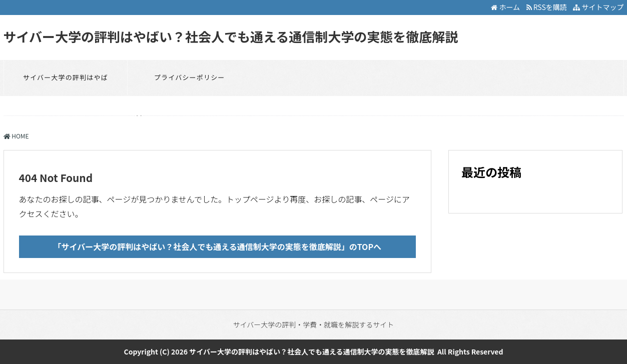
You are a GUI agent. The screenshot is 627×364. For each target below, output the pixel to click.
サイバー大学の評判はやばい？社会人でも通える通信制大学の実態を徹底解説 (231, 36)
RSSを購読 (548, 7)
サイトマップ (598, 7)
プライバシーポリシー (189, 77)
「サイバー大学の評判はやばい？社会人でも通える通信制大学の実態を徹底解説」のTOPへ (217, 246)
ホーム (505, 7)
